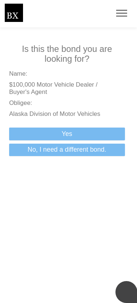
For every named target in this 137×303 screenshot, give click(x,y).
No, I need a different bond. (67, 149)
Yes (67, 133)
